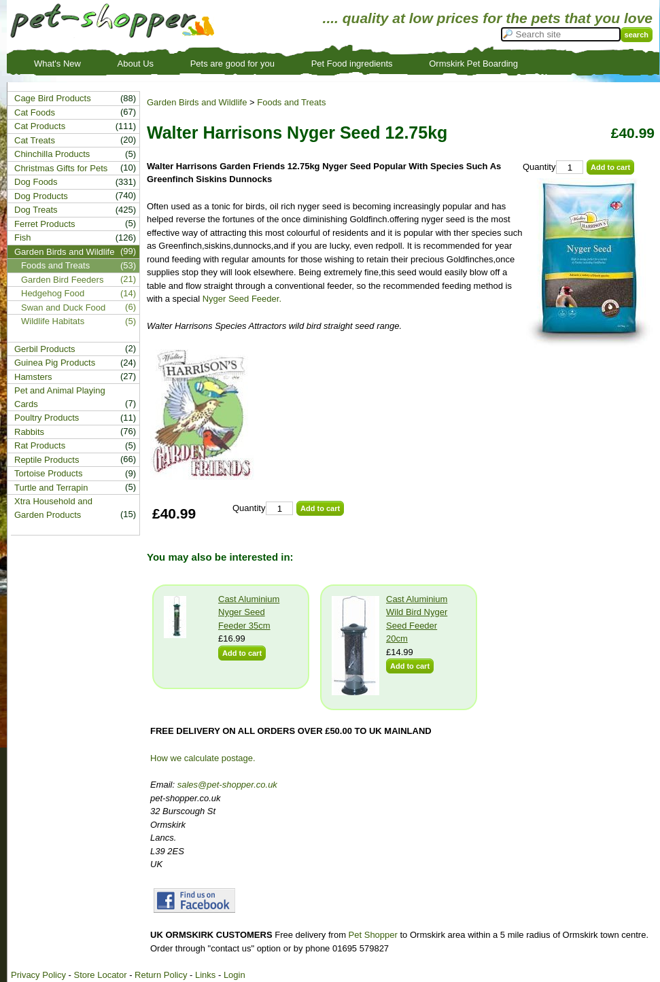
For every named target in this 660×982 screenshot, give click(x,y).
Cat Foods (34, 112)
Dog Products (41, 196)
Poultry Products (46, 418)
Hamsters (33, 377)
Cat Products (39, 126)
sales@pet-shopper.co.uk (227, 784)
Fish (22, 237)
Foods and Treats (291, 102)
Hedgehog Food (52, 293)
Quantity (539, 167)
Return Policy (161, 975)
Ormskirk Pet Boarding (473, 63)
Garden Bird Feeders (62, 280)
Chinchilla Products (52, 154)
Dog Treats (36, 210)
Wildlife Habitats (52, 321)
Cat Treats (34, 140)
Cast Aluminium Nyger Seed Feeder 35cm (248, 612)
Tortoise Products (48, 473)
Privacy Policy (38, 975)
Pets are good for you (232, 63)
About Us (136, 63)
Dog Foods (36, 182)
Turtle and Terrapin (51, 488)
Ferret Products (44, 224)
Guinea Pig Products (54, 362)
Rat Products (39, 445)
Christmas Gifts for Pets (60, 168)
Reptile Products (46, 460)
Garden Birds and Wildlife (197, 102)
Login (234, 975)
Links (205, 975)
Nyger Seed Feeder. (242, 299)
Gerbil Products (44, 349)
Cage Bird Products (52, 98)
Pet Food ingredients (352, 63)
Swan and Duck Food (63, 307)
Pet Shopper (373, 935)
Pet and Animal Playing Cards (59, 397)
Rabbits (29, 432)
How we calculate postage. (203, 758)
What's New (57, 63)
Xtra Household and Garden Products (53, 508)
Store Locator (99, 975)
